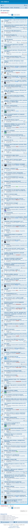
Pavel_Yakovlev (19, 308)
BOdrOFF (17, 96)
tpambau (17, 245)
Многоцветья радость (9, 110)
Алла (17, 340)
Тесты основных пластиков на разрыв (13, 394)
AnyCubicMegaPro (8, 408)
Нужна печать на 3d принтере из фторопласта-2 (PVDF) (12, 423)
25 (21, 42)
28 (26, 42)
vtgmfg (17, 21)
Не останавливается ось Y (10, 293)
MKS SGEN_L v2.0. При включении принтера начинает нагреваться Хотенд (15, 279)
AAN (17, 344)
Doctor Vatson (18, 52)
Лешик (17, 226)
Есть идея (6, 343)
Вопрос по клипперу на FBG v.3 (12, 270)
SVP (17, 120)
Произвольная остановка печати (12, 239)
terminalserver (18, 40)
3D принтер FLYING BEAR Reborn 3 (12, 30)
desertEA (17, 265)
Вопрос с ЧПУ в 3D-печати (10, 450)
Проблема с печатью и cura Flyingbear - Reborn (15, 217)
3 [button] (15, 15)
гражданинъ (18, 195)
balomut (17, 77)
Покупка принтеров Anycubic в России (13, 198)
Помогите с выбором (9, 130)
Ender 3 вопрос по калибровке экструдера (14, 164)
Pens (17, 87)
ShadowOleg (18, 150)
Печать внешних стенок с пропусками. (13, 172)
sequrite (17, 320)
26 (23, 42)
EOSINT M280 (7, 185)
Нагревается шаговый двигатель (12, 283)
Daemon (17, 230)
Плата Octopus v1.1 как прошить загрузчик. (14, 189)
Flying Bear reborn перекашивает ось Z (13, 221)
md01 (17, 236)
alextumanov (18, 304)
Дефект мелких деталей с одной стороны (14, 248)
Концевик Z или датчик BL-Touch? (12, 181)
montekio (18, 362)
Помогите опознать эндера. (11, 390)
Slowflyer (17, 57)
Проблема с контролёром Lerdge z (12, 352)
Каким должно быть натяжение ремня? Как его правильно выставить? (15, 26)
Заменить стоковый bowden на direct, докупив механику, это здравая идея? (15, 101)
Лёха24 (17, 31)
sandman (17, 106)
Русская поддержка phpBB (14, 526)
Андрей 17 (18, 72)
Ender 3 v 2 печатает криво (10, 194)
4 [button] (17, 15)
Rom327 (17, 67)
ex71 (17, 213)
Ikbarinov (17, 413)
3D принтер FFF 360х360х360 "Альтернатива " (15, 76)
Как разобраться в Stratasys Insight (12, 370)
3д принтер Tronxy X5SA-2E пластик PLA (14, 339)
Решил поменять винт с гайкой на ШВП (13, 297)
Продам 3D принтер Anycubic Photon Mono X (15, 366)
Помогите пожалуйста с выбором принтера (14, 307)
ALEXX (17, 182)
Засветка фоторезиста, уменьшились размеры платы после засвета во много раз (15, 85)
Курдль (17, 92)
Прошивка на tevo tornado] (10, 375)
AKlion (17, 496)
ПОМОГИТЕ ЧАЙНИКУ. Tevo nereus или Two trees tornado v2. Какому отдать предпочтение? (14, 125)
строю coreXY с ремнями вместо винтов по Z (15, 149)
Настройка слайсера (9, 486)
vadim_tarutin (18, 367)
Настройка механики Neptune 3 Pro (12, 56)
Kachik (17, 387)
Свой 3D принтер (8, 39)
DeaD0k (17, 409)
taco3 (17, 156)
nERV (17, 209)
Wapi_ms (17, 199)
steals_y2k (18, 135)
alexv (17, 280)
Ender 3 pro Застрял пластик (11, 356)
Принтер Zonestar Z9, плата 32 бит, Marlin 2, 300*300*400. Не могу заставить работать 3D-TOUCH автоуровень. (15, 476)
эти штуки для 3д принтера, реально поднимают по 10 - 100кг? (13, 500)
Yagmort (17, 222)
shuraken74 (18, 254)
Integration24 (18, 381)
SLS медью (7, 244)
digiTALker (18, 442)
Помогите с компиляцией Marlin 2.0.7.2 (13, 491)
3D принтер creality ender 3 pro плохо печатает (15, 399)
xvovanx (17, 46)
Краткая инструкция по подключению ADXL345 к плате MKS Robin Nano (13, 259)
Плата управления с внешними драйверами (15, 495)
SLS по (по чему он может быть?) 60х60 (14, 95)
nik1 (16, 173)
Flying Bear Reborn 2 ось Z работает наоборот (15, 80)
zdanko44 (18, 353)
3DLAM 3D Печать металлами (11, 361)
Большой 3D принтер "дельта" (11, 119)
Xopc (17, 249)
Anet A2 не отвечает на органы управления (14, 412)
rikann (17, 141)
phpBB (11, 524)
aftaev (17, 186)
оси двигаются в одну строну (11, 155)
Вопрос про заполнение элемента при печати (15, 446)
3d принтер (7, 229)
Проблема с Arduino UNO (10, 459)
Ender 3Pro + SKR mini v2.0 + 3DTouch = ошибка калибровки (13, 470)
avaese (17, 127)
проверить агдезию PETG (10, 417)
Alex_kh (17, 395)
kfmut (17, 405)
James (17, 146)
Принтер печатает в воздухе (11, 203)
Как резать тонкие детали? (10, 105)
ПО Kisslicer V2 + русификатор (11, 454)
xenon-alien (18, 357)
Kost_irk (17, 260)
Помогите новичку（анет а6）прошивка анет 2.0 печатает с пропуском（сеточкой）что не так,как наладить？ (15, 314)
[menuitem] (2, 5)
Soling (17, 169)
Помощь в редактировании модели (13, 319)
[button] (19, 15)
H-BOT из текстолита (9, 329)
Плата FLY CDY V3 (8, 140)
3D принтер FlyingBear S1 (10, 35)
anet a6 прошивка (8, 212)
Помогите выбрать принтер (11, 274)
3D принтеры (4, 10)
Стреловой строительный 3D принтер (13, 134)
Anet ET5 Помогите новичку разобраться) (14, 348)
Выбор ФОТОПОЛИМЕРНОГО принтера (13, 177)
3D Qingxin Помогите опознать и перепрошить (15, 66)
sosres (17, 294)
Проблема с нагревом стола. (11, 168)
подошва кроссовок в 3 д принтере (12, 481)
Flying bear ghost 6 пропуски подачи (13, 159)
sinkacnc (17, 27)
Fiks (16, 298)
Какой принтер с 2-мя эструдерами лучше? (14, 225)
